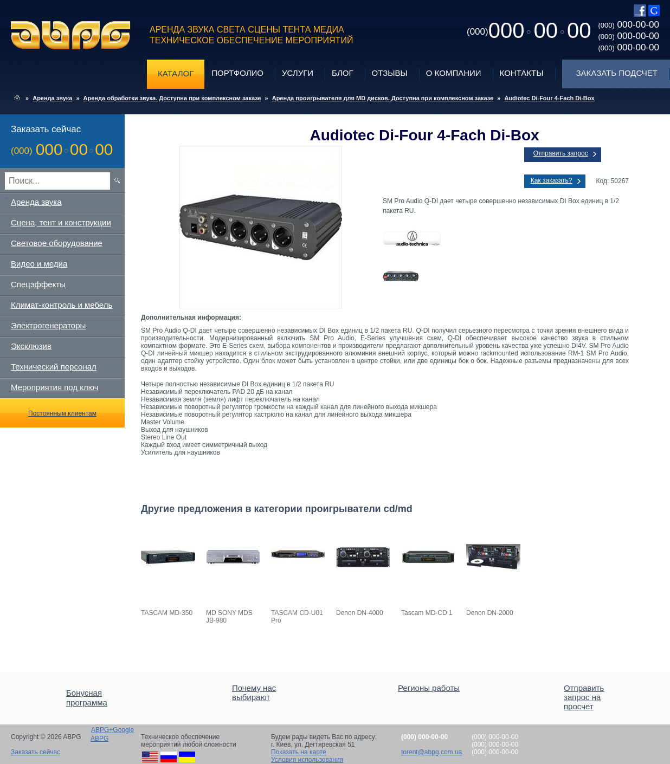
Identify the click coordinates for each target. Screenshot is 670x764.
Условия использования (307, 759)
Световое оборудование (56, 243)
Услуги (297, 72)
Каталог (176, 73)
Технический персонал (53, 366)
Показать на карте (298, 752)
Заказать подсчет (617, 72)
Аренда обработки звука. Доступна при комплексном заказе (172, 98)
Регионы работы (429, 687)
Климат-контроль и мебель (61, 304)
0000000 (529, 30)
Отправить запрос (560, 153)
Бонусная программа (86, 697)
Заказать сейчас (35, 752)
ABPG (71, 35)
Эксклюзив (31, 346)
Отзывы (390, 72)
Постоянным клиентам (62, 413)
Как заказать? (551, 180)
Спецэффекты (38, 284)
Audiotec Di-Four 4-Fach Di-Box (549, 98)
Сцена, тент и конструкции (61, 222)
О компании (453, 72)
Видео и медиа (39, 263)
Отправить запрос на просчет (584, 697)
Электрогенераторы (48, 325)
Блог (342, 72)
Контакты (522, 72)
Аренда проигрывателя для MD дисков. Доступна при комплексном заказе (383, 98)
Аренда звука (52, 98)
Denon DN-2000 (489, 613)
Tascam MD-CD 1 (427, 613)
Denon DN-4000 (359, 613)
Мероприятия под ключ (54, 387)
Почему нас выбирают (254, 692)
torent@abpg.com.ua (431, 752)
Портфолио (237, 72)
